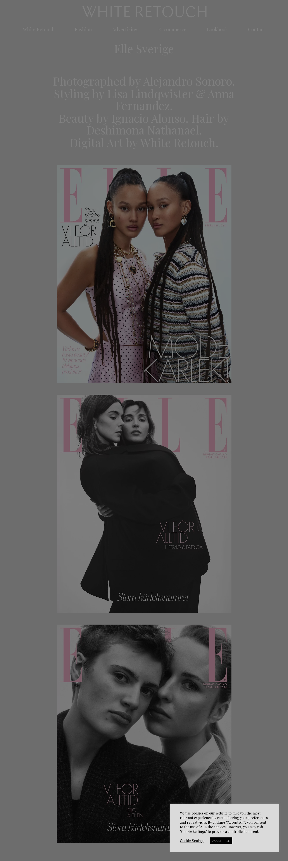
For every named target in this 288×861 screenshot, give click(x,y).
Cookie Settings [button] (192, 841)
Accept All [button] (221, 840)
